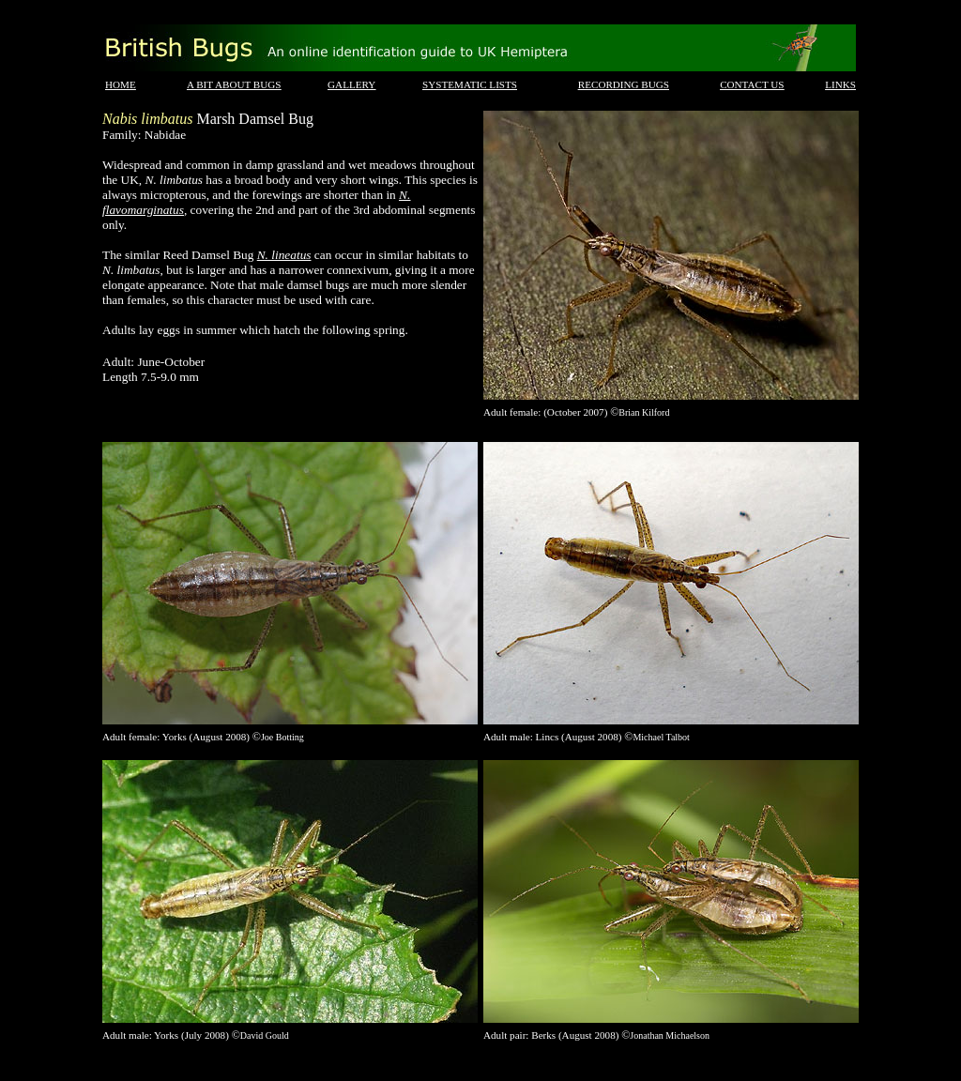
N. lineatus (284, 255)
